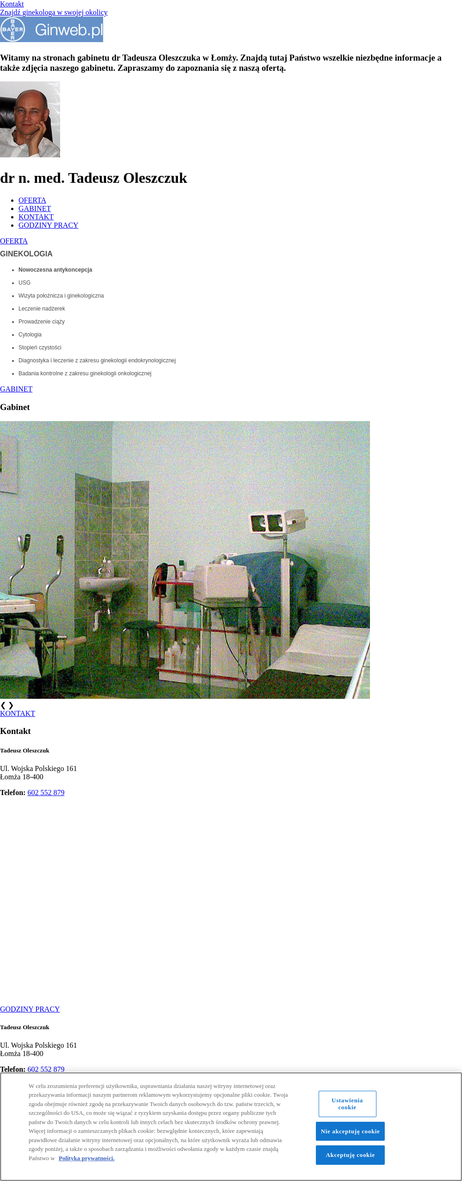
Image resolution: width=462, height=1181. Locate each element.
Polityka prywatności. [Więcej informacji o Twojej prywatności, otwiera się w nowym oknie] (87, 1158)
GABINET (34, 208)
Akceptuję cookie (350, 1154)
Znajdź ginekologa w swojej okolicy (54, 12)
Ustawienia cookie (347, 1104)
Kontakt (12, 4)
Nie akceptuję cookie (350, 1131)
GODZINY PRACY (48, 225)
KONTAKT (36, 217)
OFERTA (32, 200)
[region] (231, 1126)
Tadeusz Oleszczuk (24, 750)
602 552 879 (45, 792)
